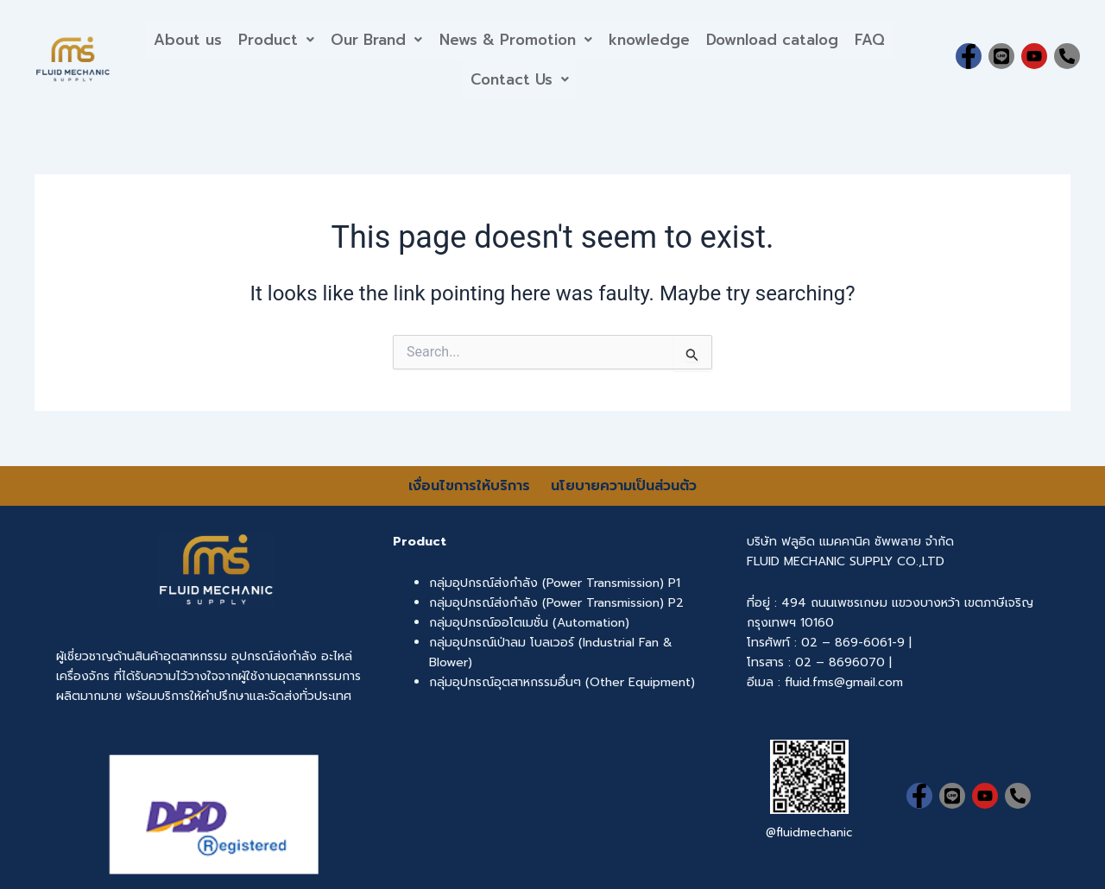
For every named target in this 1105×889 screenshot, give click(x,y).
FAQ (872, 39)
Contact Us (519, 79)
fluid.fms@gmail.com (844, 682)
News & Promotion (515, 39)
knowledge (650, 39)
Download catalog (774, 39)
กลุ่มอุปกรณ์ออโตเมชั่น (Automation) (529, 623)
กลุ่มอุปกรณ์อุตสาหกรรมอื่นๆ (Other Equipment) (562, 682)
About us (186, 39)
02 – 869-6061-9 (853, 643)
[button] (275, 39)
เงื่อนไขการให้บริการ (471, 486)
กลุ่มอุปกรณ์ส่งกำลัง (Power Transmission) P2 (556, 603)
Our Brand (376, 39)
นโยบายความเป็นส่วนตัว (624, 486)
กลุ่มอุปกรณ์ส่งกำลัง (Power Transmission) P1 (554, 583)
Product (275, 39)
